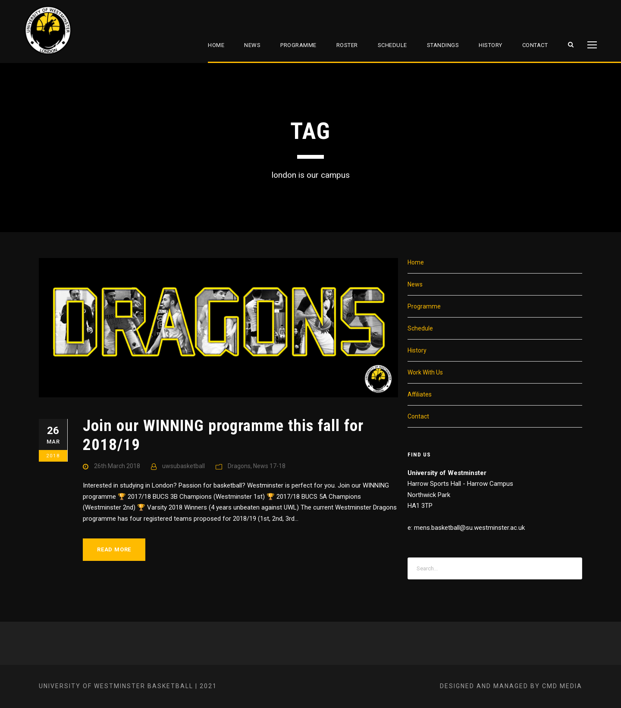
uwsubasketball (183, 466)
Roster (347, 45)
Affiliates (420, 394)
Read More (114, 549)
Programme (298, 45)
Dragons (239, 466)
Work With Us (425, 372)
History (490, 45)
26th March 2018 (117, 466)
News (252, 45)
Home (216, 45)
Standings (443, 45)
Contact (535, 45)
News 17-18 (269, 466)
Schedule (392, 45)
